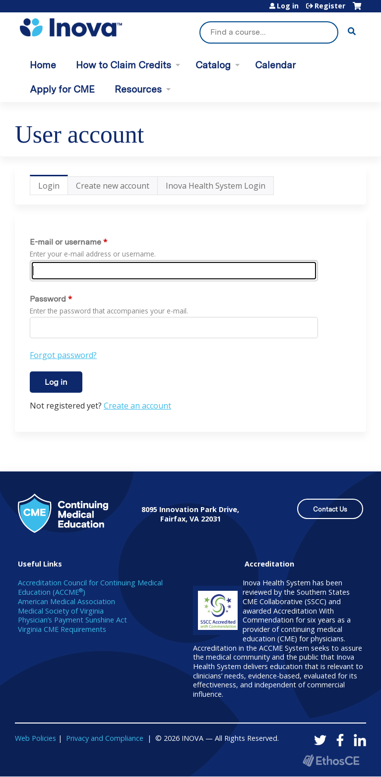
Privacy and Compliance (104, 738)
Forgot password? (63, 355)
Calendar (275, 65)
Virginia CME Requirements (62, 629)
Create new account (112, 185)
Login (53, 187)
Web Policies (35, 738)
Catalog (213, 65)
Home (43, 65)
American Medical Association (66, 601)
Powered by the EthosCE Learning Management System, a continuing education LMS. (331, 760)
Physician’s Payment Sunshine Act (72, 619)
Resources (138, 89)
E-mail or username (65, 242)
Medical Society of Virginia (61, 611)
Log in (288, 5)
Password (48, 299)
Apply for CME (62, 89)
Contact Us (330, 509)
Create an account (137, 405)
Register (330, 5)
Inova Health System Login (215, 185)
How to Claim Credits (123, 65)
